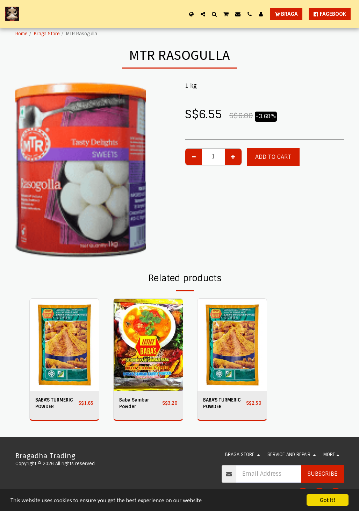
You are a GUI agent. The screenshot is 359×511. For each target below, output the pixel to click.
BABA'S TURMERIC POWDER (54, 403)
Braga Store (47, 34)
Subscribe (322, 473)
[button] (203, 14)
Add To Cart (273, 157)
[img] (64, 345)
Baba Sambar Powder (134, 403)
